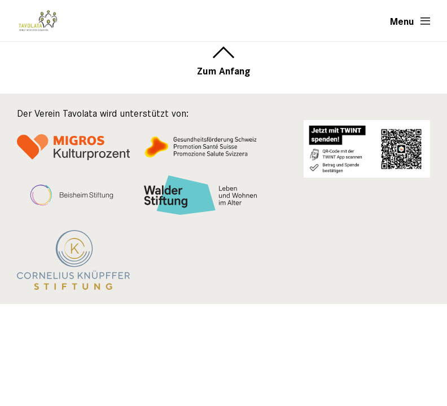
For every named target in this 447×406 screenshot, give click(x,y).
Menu (402, 21)
